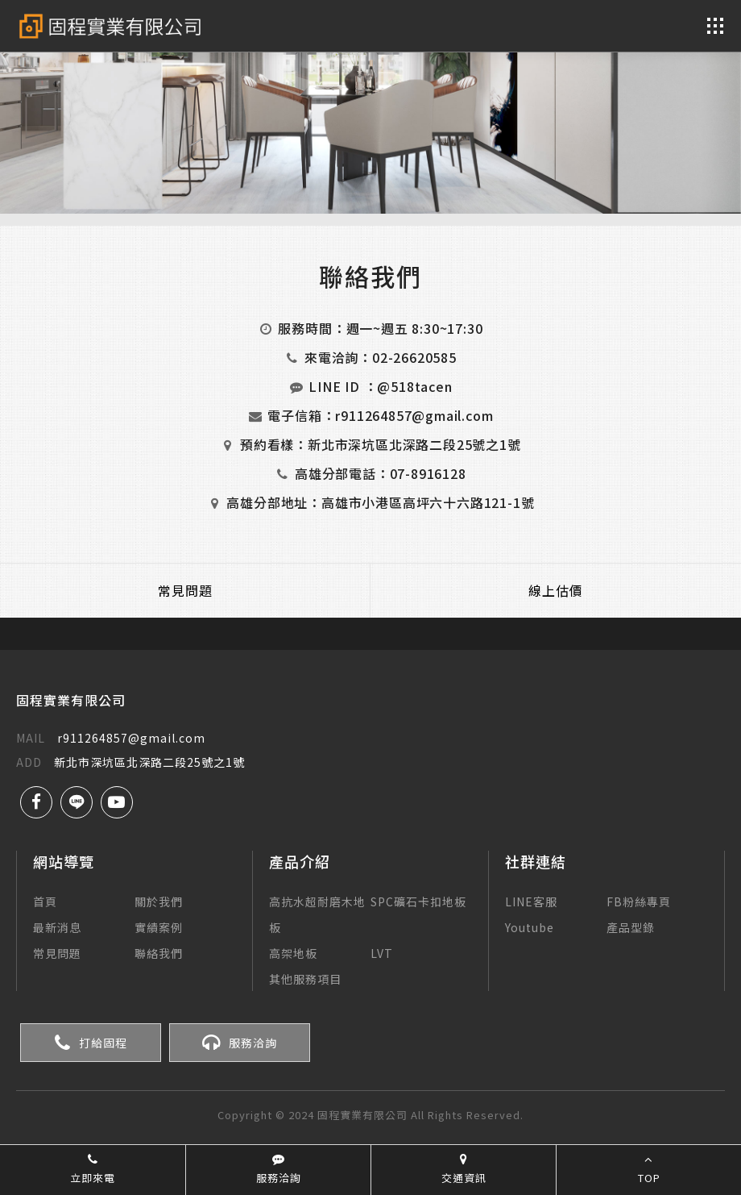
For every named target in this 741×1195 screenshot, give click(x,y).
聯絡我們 (159, 953)
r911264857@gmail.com (414, 415)
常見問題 (185, 590)
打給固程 (91, 1042)
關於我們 (159, 901)
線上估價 (555, 590)
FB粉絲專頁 (638, 901)
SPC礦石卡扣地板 (418, 901)
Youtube (529, 927)
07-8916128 (428, 473)
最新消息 (57, 927)
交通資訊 (463, 1169)
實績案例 (159, 927)
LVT (381, 953)
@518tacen (414, 386)
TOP (649, 1169)
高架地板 (293, 953)
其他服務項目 (305, 979)
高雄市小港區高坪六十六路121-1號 (427, 502)
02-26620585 (414, 357)
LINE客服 (531, 901)
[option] (370, 107)
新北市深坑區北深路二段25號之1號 (414, 444)
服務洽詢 (239, 1042)
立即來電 (92, 1169)
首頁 (45, 901)
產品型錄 (630, 927)
